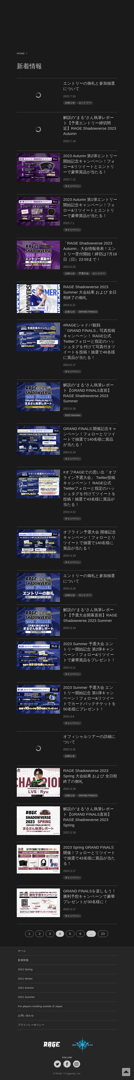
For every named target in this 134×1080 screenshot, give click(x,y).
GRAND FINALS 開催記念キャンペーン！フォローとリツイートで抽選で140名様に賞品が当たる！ (90, 436)
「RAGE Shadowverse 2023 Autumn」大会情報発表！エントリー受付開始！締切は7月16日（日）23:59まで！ (90, 251)
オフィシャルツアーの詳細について (89, 739)
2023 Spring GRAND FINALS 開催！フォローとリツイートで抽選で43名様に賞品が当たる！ (89, 855)
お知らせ (70, 103)
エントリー (85, 103)
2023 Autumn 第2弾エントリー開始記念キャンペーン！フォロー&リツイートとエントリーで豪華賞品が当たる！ (90, 164)
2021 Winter (25, 978)
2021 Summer (26, 997)
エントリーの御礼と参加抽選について (89, 86)
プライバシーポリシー (31, 1024)
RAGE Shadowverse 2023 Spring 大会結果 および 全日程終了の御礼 (90, 776)
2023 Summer (72, 415)
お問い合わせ (26, 1015)
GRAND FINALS (88, 311)
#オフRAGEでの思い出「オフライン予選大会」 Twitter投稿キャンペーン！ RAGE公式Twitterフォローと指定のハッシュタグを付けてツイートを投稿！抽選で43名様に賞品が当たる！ (89, 488)
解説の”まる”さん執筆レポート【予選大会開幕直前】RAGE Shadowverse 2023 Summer (90, 615)
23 (103, 933)
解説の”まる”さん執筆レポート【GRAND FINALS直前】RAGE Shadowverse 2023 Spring (88, 817)
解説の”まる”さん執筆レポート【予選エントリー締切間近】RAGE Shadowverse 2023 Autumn (89, 125)
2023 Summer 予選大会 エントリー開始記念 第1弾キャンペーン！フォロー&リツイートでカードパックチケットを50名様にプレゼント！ (89, 698)
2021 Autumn (26, 987)
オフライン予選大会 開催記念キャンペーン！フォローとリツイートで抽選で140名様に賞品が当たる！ (89, 540)
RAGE (42, 1044)
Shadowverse (92, 1044)
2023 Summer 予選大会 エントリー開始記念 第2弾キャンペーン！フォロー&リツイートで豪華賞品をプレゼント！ (89, 652)
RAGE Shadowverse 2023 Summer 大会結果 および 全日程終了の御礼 (90, 292)
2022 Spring (25, 969)
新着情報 (23, 960)
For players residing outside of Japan (40, 1006)
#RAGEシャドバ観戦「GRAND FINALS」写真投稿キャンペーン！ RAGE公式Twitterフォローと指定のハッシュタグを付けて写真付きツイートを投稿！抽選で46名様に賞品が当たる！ (89, 341)
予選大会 (84, 273)
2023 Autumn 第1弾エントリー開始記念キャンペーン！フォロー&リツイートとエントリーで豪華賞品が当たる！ (90, 207)
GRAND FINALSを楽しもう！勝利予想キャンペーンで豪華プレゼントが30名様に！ (89, 896)
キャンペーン (72, 186)
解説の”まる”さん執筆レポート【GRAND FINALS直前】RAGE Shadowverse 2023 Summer (88, 393)
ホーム (22, 950)
